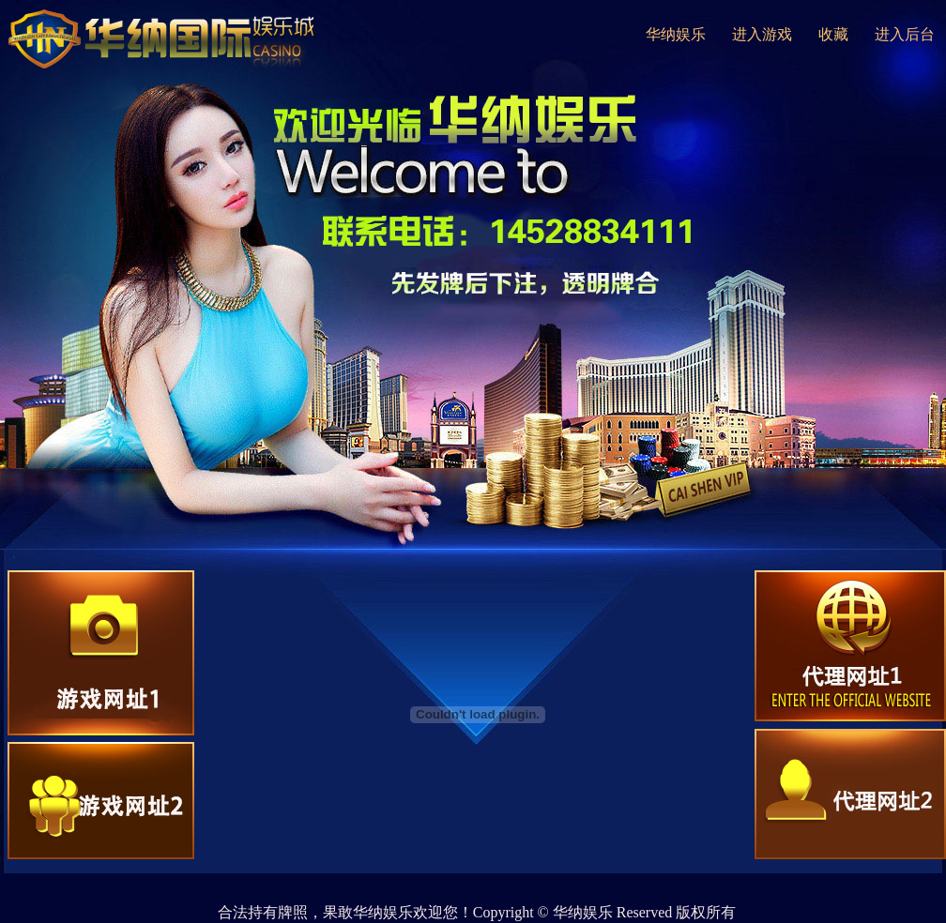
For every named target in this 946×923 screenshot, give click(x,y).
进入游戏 (762, 34)
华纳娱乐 (676, 34)
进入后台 (905, 34)
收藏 (833, 34)
